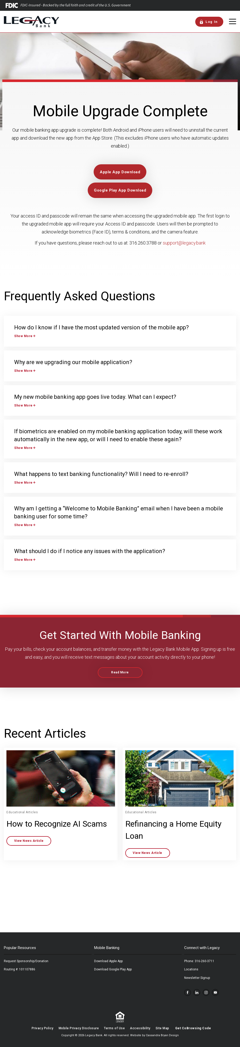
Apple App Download (120, 172)
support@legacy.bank (184, 243)
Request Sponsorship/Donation (26, 961)
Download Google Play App (113, 969)
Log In (208, 22)
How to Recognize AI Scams (56, 824)
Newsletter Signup (197, 978)
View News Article (29, 841)
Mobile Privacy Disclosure (79, 1028)
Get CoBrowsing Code (193, 1028)
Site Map (162, 1028)
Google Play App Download (120, 190)
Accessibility (140, 1028)
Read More (120, 672)
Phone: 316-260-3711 (199, 961)
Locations (191, 969)
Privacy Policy (43, 1028)
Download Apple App (108, 961)
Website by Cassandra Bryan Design (154, 1035)
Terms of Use (114, 1028)
